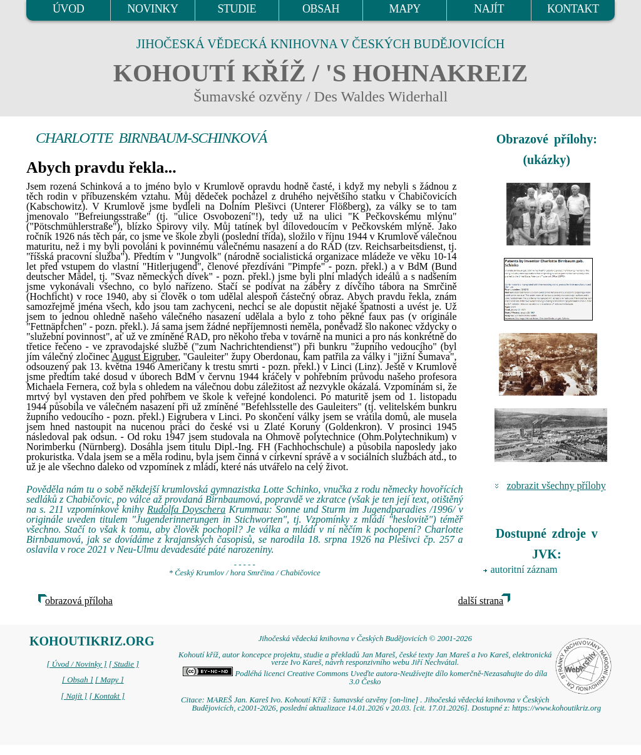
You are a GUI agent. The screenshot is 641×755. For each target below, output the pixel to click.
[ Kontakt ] (107, 696)
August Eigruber (144, 356)
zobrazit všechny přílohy (556, 485)
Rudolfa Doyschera (186, 509)
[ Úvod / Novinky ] (76, 664)
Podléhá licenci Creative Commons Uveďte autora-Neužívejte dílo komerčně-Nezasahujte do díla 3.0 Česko (365, 677)
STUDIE (236, 9)
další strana (480, 600)
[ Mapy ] (109, 679)
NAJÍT (489, 9)
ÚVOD (68, 9)
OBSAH (320, 9)
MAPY (405, 9)
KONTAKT (573, 9)
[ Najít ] (74, 696)
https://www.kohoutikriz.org (556, 708)
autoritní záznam (524, 569)
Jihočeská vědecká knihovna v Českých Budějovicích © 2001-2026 (365, 638)
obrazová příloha (79, 600)
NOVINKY (152, 9)
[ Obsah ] (77, 679)
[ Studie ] (124, 664)
